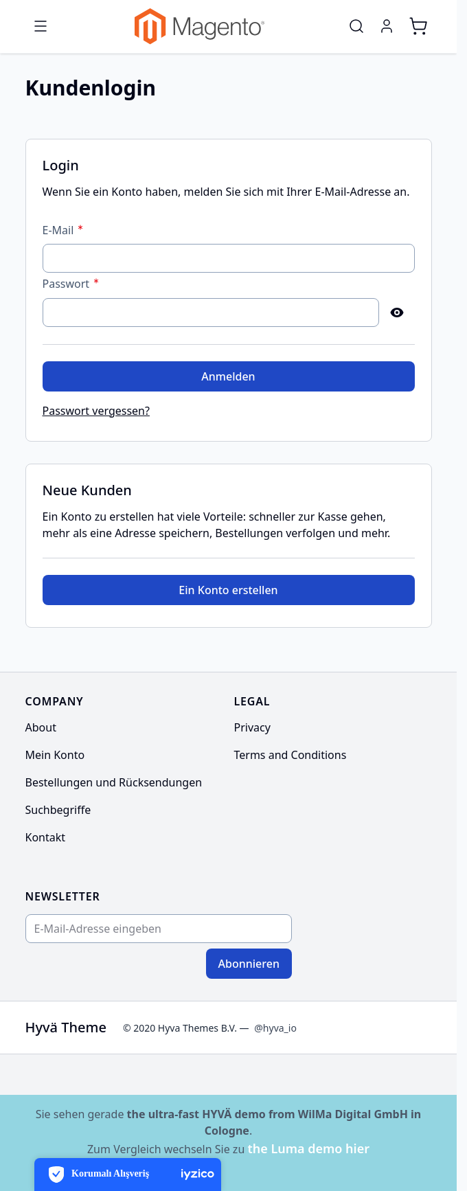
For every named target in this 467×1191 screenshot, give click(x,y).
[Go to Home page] (199, 26)
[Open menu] (40, 26)
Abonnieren (249, 963)
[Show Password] (397, 312)
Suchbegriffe (58, 809)
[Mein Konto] (386, 26)
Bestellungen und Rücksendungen (114, 782)
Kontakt (45, 837)
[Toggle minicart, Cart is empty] (418, 26)
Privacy (252, 727)
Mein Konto (55, 754)
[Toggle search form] (356, 26)
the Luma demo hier (308, 1148)
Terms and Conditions (290, 754)
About (40, 727)
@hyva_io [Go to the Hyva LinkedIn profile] (275, 1027)
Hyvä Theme (65, 1027)
